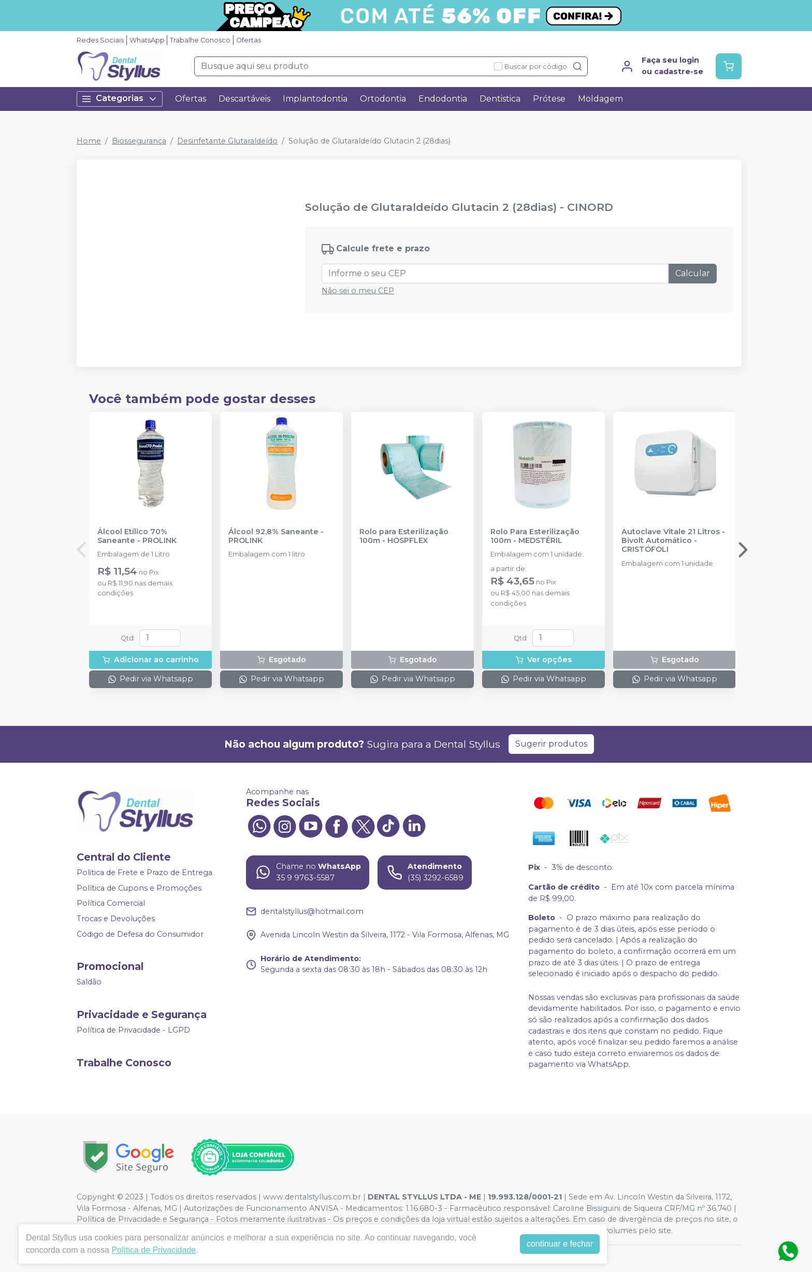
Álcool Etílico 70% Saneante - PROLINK (137, 536)
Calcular (692, 273)
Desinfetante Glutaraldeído (227, 141)
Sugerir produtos (551, 744)
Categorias (119, 98)
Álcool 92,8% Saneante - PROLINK (276, 536)
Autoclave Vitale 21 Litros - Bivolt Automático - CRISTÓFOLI (673, 540)
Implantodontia (315, 99)
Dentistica (500, 99)
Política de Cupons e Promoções (139, 888)
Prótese (549, 99)
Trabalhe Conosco (200, 40)
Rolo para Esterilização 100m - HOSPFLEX (403, 536)
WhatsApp (147, 40)
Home (89, 141)
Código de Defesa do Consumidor (140, 934)
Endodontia (442, 99)
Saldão (89, 982)
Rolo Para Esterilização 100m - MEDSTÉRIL (534, 536)
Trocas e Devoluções (116, 918)
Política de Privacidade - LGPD (133, 1030)
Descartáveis (244, 99)
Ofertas (248, 40)
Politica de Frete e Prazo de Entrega (144, 872)
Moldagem (600, 99)
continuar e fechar (560, 1243)
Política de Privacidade (153, 1250)
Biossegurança (139, 141)
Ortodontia (383, 99)
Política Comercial (111, 903)
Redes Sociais (100, 40)
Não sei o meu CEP (358, 290)
